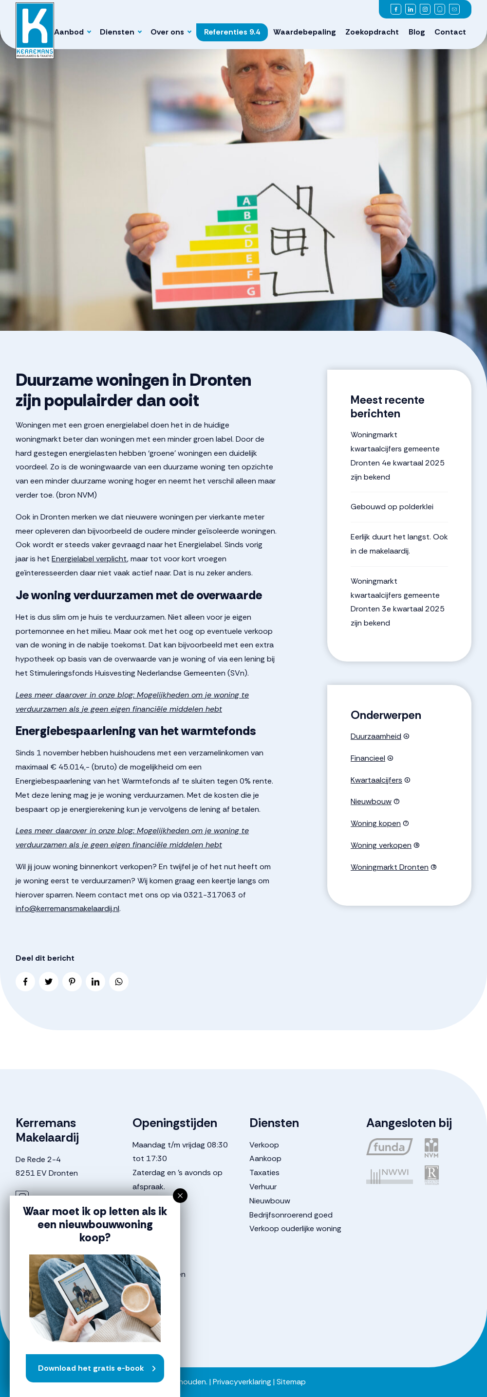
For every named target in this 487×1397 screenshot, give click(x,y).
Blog (417, 32)
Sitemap (291, 1382)
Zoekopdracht (372, 32)
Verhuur (263, 1187)
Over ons (167, 32)
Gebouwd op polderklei (392, 506)
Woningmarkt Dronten (390, 867)
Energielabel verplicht (89, 559)
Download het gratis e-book (91, 1368)
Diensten (117, 32)
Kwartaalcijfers (376, 780)
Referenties (232, 32)
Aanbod (69, 32)
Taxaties (264, 1172)
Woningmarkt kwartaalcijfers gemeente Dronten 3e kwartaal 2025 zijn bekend (398, 602)
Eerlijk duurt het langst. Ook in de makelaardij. (399, 544)
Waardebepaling (304, 32)
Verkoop (264, 1145)
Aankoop (265, 1158)
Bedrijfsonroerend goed (291, 1215)
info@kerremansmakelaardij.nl (67, 908)
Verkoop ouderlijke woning (295, 1228)
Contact (450, 32)
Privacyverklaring (242, 1382)
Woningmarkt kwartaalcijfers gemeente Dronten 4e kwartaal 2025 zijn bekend (398, 456)
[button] (180, 1195)
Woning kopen (376, 823)
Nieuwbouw (371, 801)
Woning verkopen (381, 845)
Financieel (368, 758)
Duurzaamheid (376, 736)
